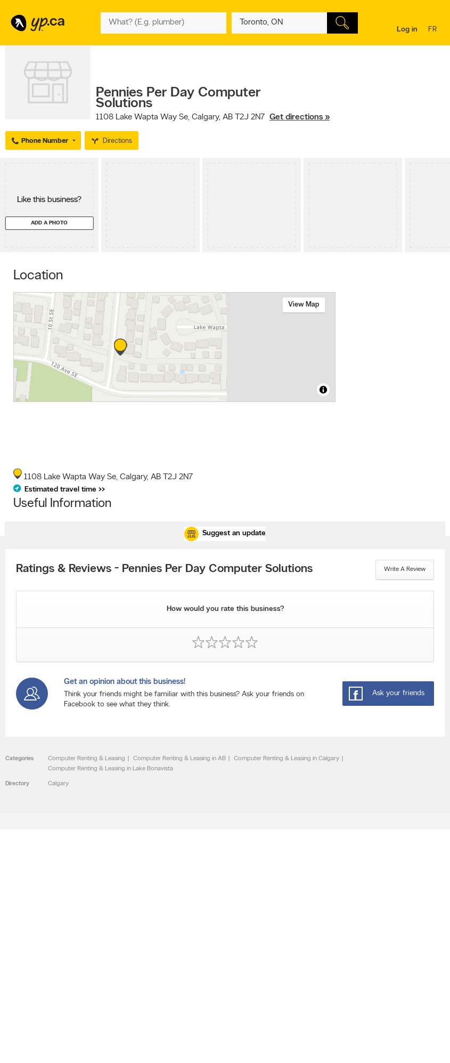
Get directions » (299, 117)
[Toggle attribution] (323, 389)
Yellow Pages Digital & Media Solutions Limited (223, 1048)
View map (304, 304)
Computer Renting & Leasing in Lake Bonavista (110, 769)
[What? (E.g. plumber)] (164, 23)
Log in (407, 30)
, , (213, 117)
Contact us (428, 920)
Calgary (58, 783)
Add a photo (49, 223)
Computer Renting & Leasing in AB (179, 758)
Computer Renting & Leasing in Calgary (286, 758)
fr (433, 30)
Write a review (405, 569)
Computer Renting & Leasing (86, 758)
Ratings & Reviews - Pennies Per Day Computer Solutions (164, 569)
